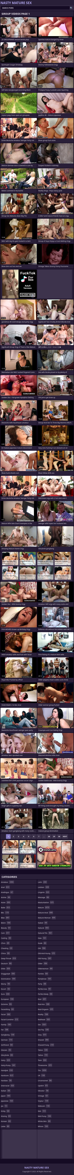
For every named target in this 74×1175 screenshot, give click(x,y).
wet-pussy (44, 1116)
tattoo (43, 1055)
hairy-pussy (8, 1065)
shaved (43, 1040)
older (43, 963)
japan (6, 1096)
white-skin (44, 1121)
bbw (5, 917)
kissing (6, 1116)
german (7, 1040)
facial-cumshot (10, 1019)
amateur (7, 882)
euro (5, 994)
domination (8, 978)
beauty (6, 928)
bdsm (6, 923)
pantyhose (45, 978)
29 (54, 836)
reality (43, 1014)
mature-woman (47, 917)
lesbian (43, 887)
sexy (42, 1034)
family (6, 1024)
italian (6, 1090)
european (7, 999)
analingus (7, 892)
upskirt (43, 1085)
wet (42, 1111)
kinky (5, 1111)
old (42, 948)
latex (5, 1126)
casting (6, 938)
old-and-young (47, 953)
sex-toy (43, 1029)
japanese (7, 1101)
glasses (6, 1050)
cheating (7, 948)
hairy (6, 1060)
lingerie (44, 892)
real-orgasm (46, 1009)
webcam (44, 1106)
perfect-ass (44, 989)
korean (6, 1121)
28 (49, 836)
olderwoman (45, 968)
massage (44, 897)
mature (44, 907)
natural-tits (45, 933)
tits (42, 1070)
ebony (5, 984)
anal (5, 887)
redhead (44, 1019)
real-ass (44, 1004)
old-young (45, 958)
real (42, 999)
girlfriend (7, 1045)
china (5, 953)
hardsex (6, 1080)
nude (42, 943)
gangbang (8, 1034)
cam (5, 933)
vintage (43, 1096)
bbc (5, 912)
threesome (45, 1065)
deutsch (6, 963)
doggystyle (8, 973)
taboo (43, 1050)
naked (43, 923)
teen (42, 1060)
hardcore (7, 1075)
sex (42, 1024)
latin (42, 882)
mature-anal (45, 912)
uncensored (45, 1080)
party (42, 984)
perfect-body (45, 994)
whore (43, 1126)
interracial (7, 1085)
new (42, 938)
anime (6, 897)
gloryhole (7, 1055)
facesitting (7, 1009)
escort (5, 989)
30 (59, 836)
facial (6, 1014)
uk (41, 1075)
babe (5, 907)
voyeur (43, 1101)
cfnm (5, 943)
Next (65, 836)
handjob (7, 1070)
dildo (5, 968)
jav (4, 1106)
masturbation (46, 902)
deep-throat (8, 958)
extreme (6, 1004)
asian (6, 902)
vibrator (43, 1090)
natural (43, 928)
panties (43, 973)
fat (5, 1029)
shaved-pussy (46, 1045)
